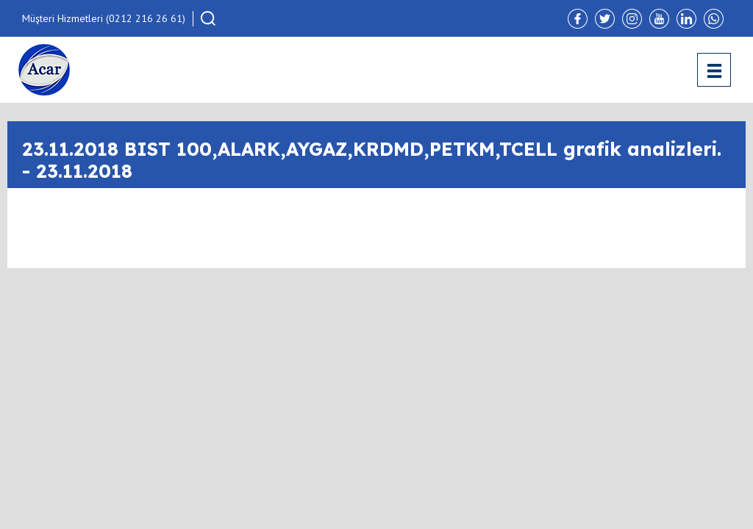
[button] (208, 18)
